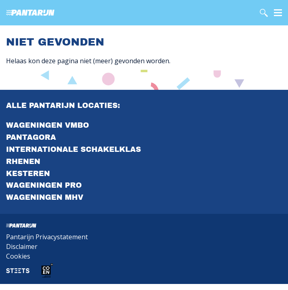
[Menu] (278, 12)
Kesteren (28, 174)
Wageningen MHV (44, 197)
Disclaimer (21, 246)
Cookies (18, 256)
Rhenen (23, 161)
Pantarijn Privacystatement (47, 236)
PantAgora (31, 137)
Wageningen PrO (44, 185)
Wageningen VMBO (47, 125)
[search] (264, 13)
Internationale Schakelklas (73, 149)
